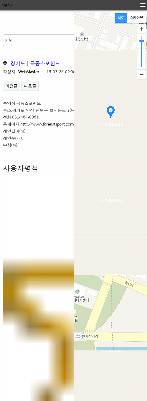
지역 (9, 40)
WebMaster (28, 71)
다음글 (30, 85)
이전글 (11, 85)
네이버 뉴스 (22, 205)
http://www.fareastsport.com (47, 124)
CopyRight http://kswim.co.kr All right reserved (54, 388)
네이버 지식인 (25, 244)
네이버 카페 (22, 231)
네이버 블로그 (25, 218)
